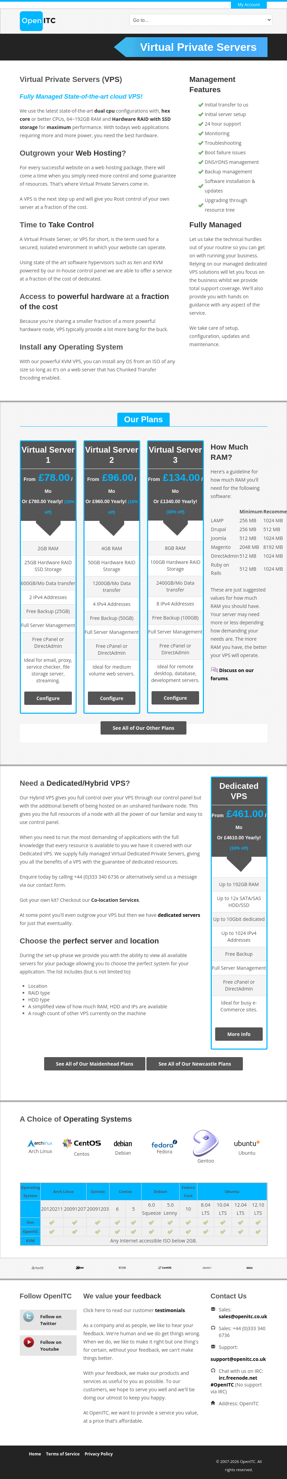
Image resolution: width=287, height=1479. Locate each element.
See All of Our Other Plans (143, 728)
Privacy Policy (98, 1454)
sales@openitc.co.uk (243, 1316)
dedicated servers (179, 915)
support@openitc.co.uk (238, 1359)
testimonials (170, 1310)
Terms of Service (62, 1454)
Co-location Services (115, 900)
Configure (48, 698)
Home (35, 1454)
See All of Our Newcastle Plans (194, 1064)
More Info (238, 1034)
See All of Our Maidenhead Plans (94, 1064)
